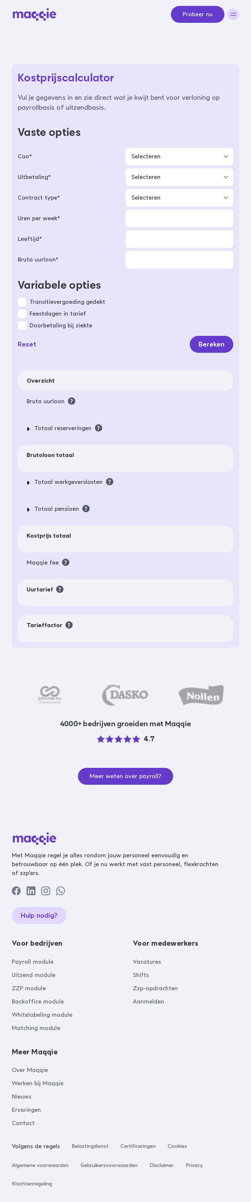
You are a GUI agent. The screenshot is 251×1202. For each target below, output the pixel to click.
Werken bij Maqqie (37, 1083)
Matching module (36, 1027)
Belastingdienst (90, 1146)
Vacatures (147, 961)
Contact (23, 1123)
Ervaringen (26, 1109)
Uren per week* (39, 218)
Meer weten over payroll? (125, 776)
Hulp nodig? (39, 915)
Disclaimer (161, 1165)
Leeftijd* (30, 238)
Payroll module (33, 961)
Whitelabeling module (42, 1014)
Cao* (25, 156)
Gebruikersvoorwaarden (109, 1165)
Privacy (194, 1165)
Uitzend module (33, 974)
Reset (27, 344)
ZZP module (29, 988)
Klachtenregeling (32, 1184)
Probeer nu (198, 14)
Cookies (177, 1146)
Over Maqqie (30, 1069)
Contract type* (39, 197)
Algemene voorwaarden (40, 1165)
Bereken (211, 344)
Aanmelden (148, 1001)
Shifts (141, 974)
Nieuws (21, 1096)
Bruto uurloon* (38, 259)
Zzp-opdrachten (155, 988)
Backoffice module (38, 1001)
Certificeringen (138, 1146)
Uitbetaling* (34, 176)
